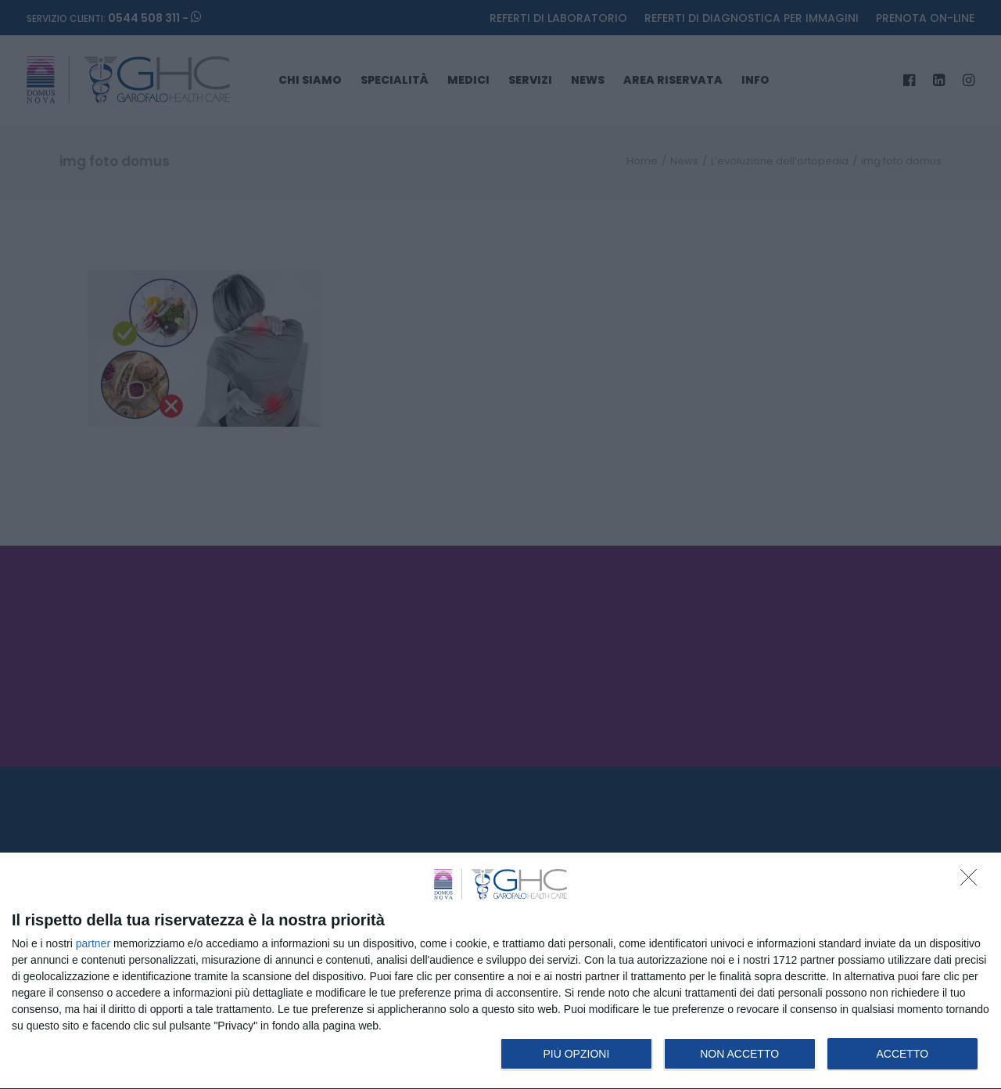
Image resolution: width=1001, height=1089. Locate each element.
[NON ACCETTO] (972, 881)
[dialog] (500, 971)
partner (93, 943)
